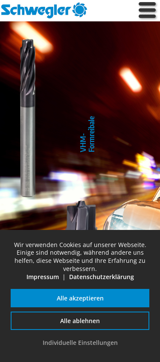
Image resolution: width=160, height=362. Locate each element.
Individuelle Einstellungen (80, 342)
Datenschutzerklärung (101, 277)
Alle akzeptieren (80, 298)
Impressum (42, 277)
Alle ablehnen (80, 321)
